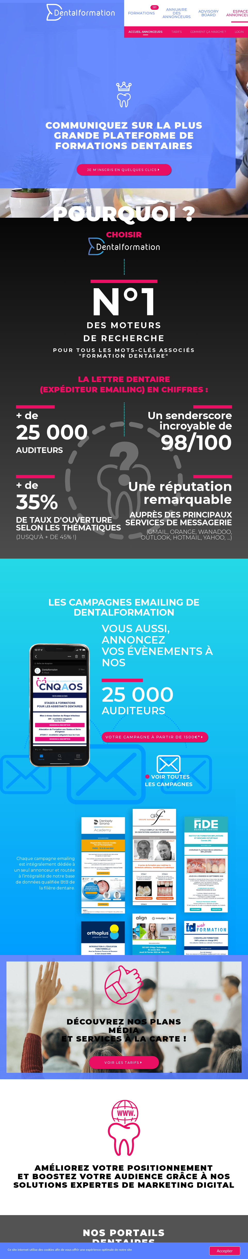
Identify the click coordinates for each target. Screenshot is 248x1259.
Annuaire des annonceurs (177, 13)
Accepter (225, 1251)
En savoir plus (182, 1251)
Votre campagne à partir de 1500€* (152, 737)
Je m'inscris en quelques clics (122, 170)
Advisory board (208, 13)
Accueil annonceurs (146, 32)
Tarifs (176, 32)
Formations (141, 13)
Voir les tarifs (122, 1063)
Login (239, 32)
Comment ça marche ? (208, 32)
